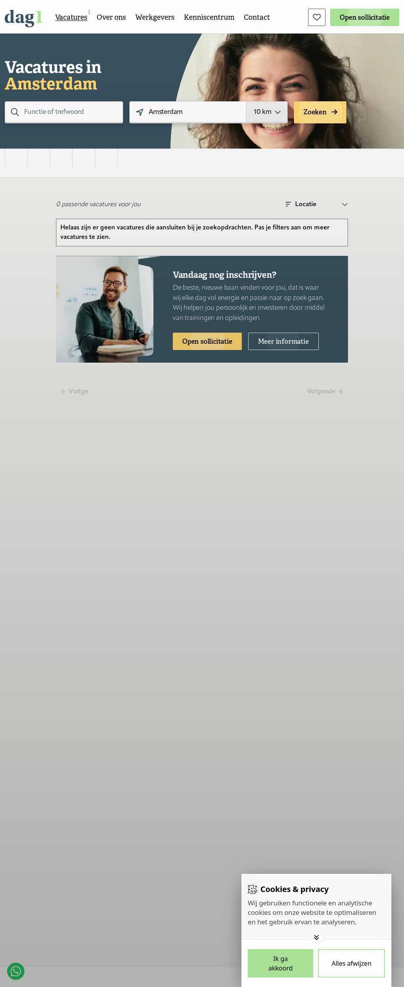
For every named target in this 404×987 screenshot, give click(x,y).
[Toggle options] (316, 937)
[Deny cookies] (351, 963)
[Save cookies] (280, 963)
